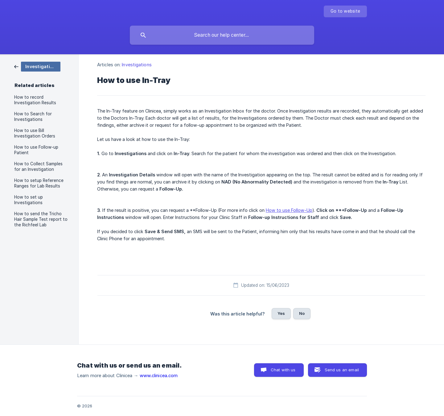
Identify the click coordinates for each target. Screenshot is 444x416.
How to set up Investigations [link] (28, 200)
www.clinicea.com (159, 375)
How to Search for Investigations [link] (33, 116)
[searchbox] (222, 35)
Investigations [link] (136, 64)
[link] (37, 66)
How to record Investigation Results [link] (35, 100)
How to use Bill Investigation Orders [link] (34, 133)
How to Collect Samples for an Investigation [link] (38, 166)
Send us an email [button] (342, 369)
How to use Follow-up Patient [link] (36, 150)
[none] (345, 11)
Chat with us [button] (283, 369)
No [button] (302, 313)
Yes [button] (281, 313)
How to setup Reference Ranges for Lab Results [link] (39, 183)
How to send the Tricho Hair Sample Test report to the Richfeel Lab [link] (41, 219)
